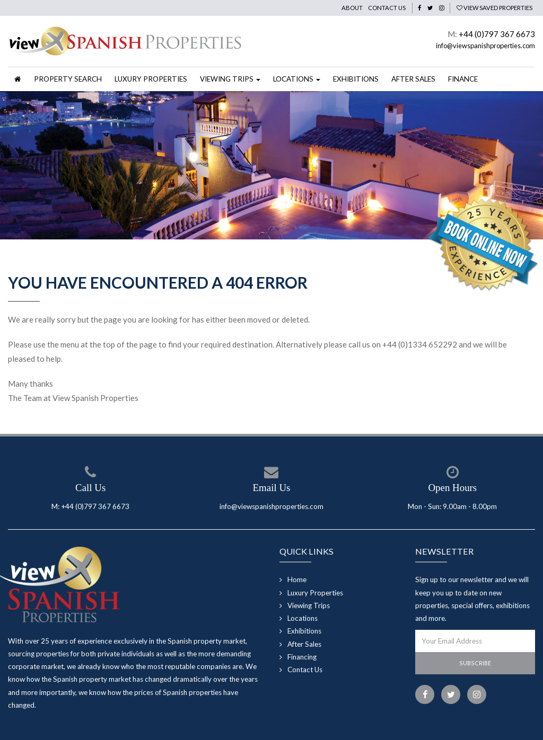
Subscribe (475, 662)
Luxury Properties (151, 79)
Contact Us (387, 7)
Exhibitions (356, 79)
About (352, 7)
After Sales (413, 79)
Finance (463, 79)
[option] (271, 165)
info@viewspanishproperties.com (485, 45)
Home (296, 579)
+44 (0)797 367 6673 (497, 34)
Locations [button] (296, 79)
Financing (302, 657)
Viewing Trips (308, 605)
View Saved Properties (494, 7)
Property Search (68, 79)
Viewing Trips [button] (230, 79)
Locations (302, 618)
